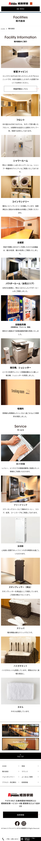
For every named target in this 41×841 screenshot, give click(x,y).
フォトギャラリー (8, 777)
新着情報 (25, 782)
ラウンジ (25, 771)
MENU (20, 9)
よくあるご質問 (27, 777)
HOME (3, 29)
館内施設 (5, 771)
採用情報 (20, 814)
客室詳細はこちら (20, 88)
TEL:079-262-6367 (20, 809)
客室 (23, 766)
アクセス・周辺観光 (9, 782)
